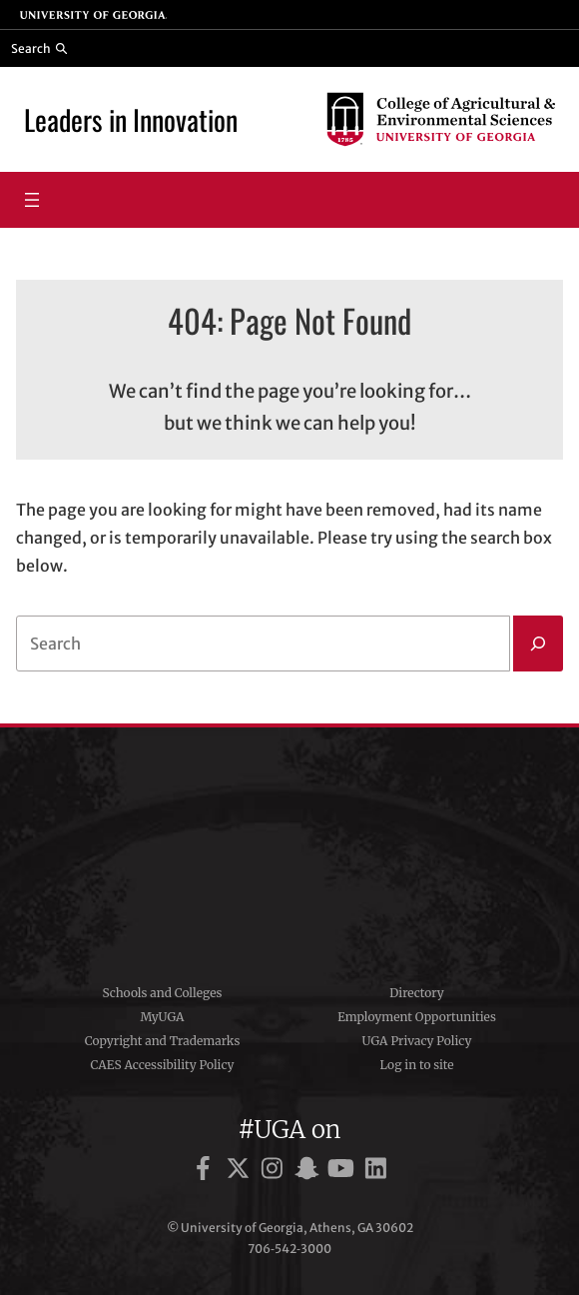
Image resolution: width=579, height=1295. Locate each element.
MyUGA (162, 1016)
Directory (416, 992)
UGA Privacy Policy (417, 1040)
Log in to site (417, 1064)
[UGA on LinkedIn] (375, 1171)
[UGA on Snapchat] (309, 1171)
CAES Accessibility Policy (162, 1064)
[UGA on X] (241, 1171)
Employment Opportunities (416, 1016)
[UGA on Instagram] (275, 1171)
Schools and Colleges (163, 992)
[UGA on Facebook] (206, 1171)
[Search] (538, 643)
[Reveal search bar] (39, 48)
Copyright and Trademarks (163, 1040)
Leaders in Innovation (131, 119)
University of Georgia (289, 848)
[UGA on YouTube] (343, 1171)
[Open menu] (32, 200)
